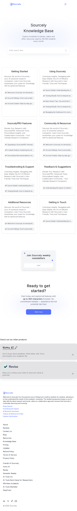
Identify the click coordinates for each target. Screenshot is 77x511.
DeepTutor (7, 490)
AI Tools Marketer (10, 487)
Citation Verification (10, 416)
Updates (6, 448)
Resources (7, 438)
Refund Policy (8, 451)
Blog (5, 435)
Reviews (6, 428)
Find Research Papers (11, 409)
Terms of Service (10, 455)
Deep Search (7, 406)
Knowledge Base (9, 441)
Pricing (5, 445)
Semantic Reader (9, 473)
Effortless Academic (11, 483)
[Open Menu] (65, 4)
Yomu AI (6, 467)
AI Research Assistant (11, 411)
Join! (38, 265)
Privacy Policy (8, 458)
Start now (38, 312)
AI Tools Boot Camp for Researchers (18, 480)
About (5, 425)
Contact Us (7, 431)
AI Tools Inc (8, 477)
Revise (5, 470)
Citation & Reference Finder (13, 414)
